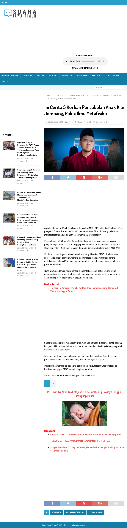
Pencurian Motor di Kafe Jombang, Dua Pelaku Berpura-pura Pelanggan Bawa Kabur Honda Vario (27, 218)
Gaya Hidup (113, 76)
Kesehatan (67, 76)
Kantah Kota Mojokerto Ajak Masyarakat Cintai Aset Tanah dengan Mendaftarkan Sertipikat (29, 196)
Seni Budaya (97, 76)
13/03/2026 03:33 (26, 225)
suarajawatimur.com (77, 525)
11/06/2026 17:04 (26, 158)
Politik (40, 76)
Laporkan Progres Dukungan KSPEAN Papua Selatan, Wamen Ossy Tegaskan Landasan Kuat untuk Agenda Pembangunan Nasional (28, 148)
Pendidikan (82, 76)
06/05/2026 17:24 (26, 181)
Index (4, 2)
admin (70, 122)
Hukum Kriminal (10, 76)
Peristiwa (27, 76)
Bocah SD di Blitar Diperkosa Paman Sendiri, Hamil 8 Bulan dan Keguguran (85, 434)
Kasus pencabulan (75, 512)
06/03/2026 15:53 (26, 248)
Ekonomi (53, 76)
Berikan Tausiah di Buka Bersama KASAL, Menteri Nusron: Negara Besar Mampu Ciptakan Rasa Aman (27, 264)
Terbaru (8, 135)
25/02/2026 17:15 (26, 273)
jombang (56, 512)
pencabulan (96, 512)
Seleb (5, 82)
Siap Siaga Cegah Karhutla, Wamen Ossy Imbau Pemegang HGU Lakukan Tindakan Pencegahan (28, 174)
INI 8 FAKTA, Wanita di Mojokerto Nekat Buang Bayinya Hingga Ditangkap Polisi (84, 394)
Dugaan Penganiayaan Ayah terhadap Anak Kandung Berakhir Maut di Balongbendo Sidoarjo (29, 241)
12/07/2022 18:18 (55, 122)
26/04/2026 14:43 (26, 203)
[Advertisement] (85, 29)
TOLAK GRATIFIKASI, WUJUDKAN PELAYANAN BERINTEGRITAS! (80, 441)
